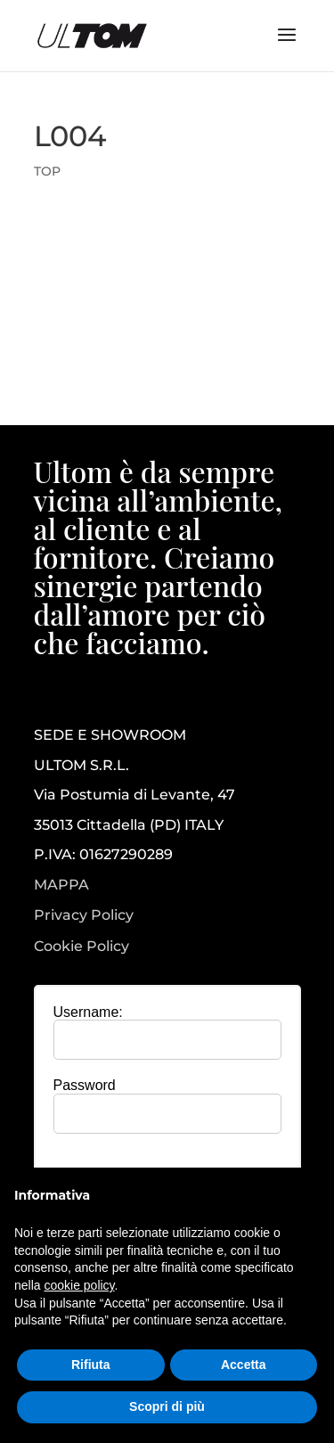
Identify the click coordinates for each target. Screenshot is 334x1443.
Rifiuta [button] (90, 1364)
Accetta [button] (243, 1364)
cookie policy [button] (79, 1285)
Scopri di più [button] (167, 1406)
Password (84, 1085)
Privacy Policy (84, 915)
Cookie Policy (81, 947)
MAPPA (61, 884)
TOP (47, 171)
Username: (88, 1012)
